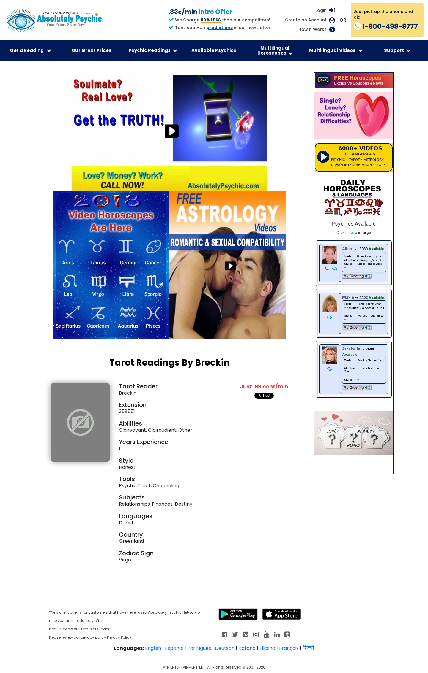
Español (174, 648)
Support (397, 50)
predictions (219, 28)
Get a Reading (30, 50)
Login (321, 10)
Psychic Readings (153, 50)
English (153, 648)
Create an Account (306, 20)
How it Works (312, 29)
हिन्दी (308, 648)
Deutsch (225, 648)
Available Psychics (213, 50)
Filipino (267, 648)
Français (289, 648)
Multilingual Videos (336, 50)
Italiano (247, 648)
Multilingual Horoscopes (275, 50)
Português (199, 648)
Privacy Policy (119, 637)
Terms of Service (95, 628)
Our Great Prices (91, 50)
